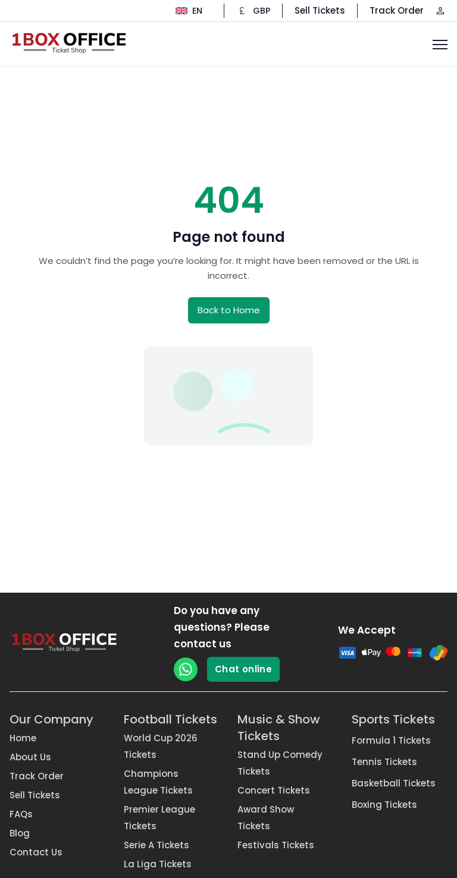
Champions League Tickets (158, 782)
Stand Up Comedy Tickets (280, 763)
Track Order (397, 10)
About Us (30, 757)
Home (23, 738)
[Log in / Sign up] (440, 11)
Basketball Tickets (394, 783)
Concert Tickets (273, 790)
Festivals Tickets (275, 845)
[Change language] (189, 11)
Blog (20, 833)
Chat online (243, 669)
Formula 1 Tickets (391, 740)
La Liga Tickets (158, 864)
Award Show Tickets (265, 817)
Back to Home (229, 310)
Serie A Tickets (156, 845)
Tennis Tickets (384, 762)
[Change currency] (253, 11)
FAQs (21, 814)
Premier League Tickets (159, 817)
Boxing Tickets (384, 804)
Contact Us (36, 852)
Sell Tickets (320, 10)
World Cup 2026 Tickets (161, 746)
